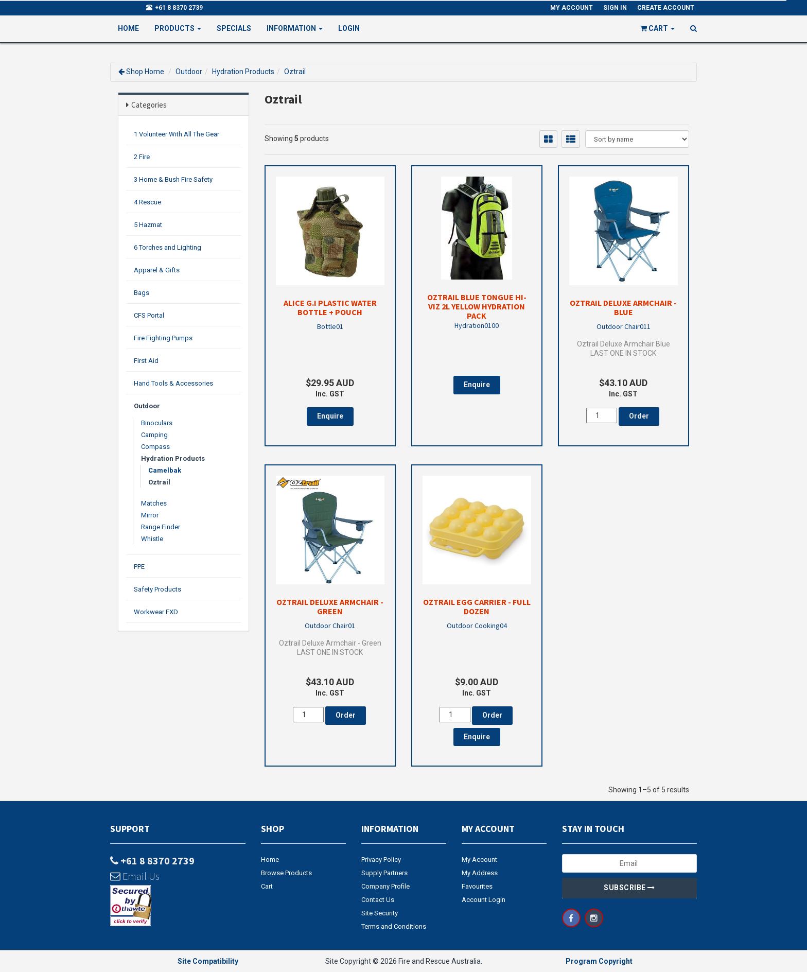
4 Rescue (147, 202)
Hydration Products (243, 71)
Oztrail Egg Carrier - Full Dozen (477, 606)
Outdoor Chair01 (330, 625)
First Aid (146, 360)
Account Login (483, 900)
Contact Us (377, 900)
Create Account (665, 7)
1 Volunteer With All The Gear (176, 134)
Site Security (379, 913)
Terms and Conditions (393, 926)
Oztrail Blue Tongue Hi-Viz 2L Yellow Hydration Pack (477, 306)
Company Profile (385, 886)
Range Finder (160, 527)
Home (128, 28)
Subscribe (629, 887)
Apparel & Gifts (157, 270)
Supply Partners (384, 873)
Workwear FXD (156, 612)
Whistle (152, 539)
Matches (154, 503)
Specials (234, 28)
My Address (480, 873)
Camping (154, 435)
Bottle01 (330, 326)
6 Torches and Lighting (167, 247)
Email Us (135, 876)
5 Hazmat (148, 225)
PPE (139, 566)
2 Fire (142, 157)
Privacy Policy (381, 859)
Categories (149, 105)
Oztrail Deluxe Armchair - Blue (623, 307)
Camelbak (164, 470)
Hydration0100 (476, 325)
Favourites (477, 886)
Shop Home (145, 71)
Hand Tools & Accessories (173, 383)
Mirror (150, 515)
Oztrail (295, 71)
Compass (155, 446)
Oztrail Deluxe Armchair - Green (329, 606)
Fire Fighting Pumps (163, 338)
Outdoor (189, 71)
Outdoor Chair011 (624, 326)
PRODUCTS (177, 28)
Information (295, 28)
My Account (479, 859)
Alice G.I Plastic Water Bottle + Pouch (330, 307)
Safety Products (157, 589)
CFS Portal (149, 315)
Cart (267, 886)
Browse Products (286, 873)
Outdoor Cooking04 (477, 625)
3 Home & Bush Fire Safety (173, 179)
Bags (141, 293)
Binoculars (156, 423)
